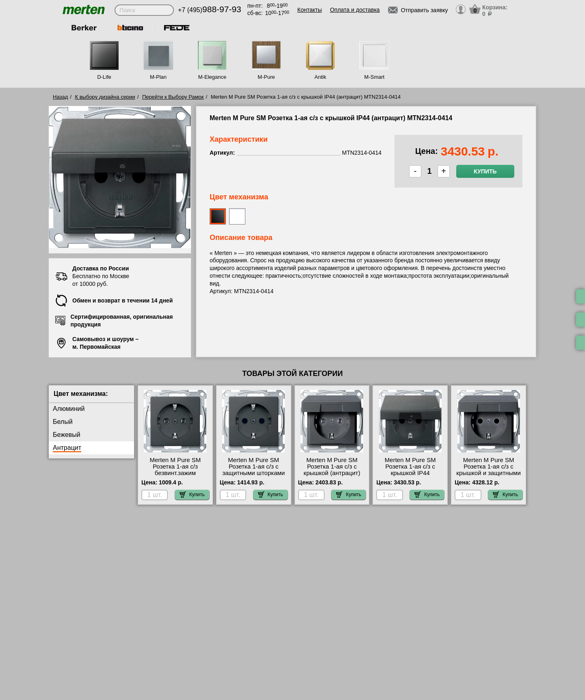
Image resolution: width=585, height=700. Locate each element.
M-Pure (266, 77)
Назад (60, 97)
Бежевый (66, 434)
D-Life (104, 77)
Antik (320, 77)
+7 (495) (209, 9)
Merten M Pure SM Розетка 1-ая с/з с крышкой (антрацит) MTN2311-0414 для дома (331, 473)
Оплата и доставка (354, 9)
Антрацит (67, 447)
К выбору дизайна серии (105, 97)
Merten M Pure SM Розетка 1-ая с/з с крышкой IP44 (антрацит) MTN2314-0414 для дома (410, 473)
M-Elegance (212, 77)
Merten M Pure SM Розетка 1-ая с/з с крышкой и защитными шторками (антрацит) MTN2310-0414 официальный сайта (488, 476)
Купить (485, 171)
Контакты (309, 9)
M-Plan (158, 77)
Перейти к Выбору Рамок (173, 97)
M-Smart (374, 77)
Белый (63, 421)
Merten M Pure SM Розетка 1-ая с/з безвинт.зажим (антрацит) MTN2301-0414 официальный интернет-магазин (175, 476)
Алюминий (68, 408)
